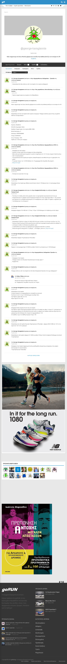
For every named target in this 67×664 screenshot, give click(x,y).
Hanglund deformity (40, 190)
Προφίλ (19, 64)
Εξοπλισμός (39, 632)
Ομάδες (35, 64)
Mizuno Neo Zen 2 (50, 600)
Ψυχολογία (39, 652)
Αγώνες (19, 80)
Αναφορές (17, 68)
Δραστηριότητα (10, 64)
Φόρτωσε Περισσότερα (33, 355)
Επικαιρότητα (40, 636)
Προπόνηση (39, 642)
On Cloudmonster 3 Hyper (52, 591)
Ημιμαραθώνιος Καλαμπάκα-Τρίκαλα (45, 252)
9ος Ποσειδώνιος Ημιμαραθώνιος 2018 (45, 145)
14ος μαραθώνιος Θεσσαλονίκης (44, 89)
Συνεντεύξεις (40, 645)
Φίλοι (26, 64)
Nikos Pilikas (20, 276)
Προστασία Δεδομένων (50, 660)
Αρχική (6, 12)
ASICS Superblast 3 (50, 609)
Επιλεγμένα (39, 639)
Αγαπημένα (25, 68)
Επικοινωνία (28, 5)
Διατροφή (38, 629)
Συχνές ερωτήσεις (18, 5)
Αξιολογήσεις (40, 622)
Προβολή (33, 58)
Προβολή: (8, 72)
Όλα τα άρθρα (9, 5)
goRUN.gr (13, 659)
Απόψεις (38, 626)
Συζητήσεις (44, 64)
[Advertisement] (15, 491)
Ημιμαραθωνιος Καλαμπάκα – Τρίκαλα (44, 78)
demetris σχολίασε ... (10, 627)
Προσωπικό (9, 68)
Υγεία (37, 649)
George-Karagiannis (19, 78)
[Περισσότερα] (16, 162)
